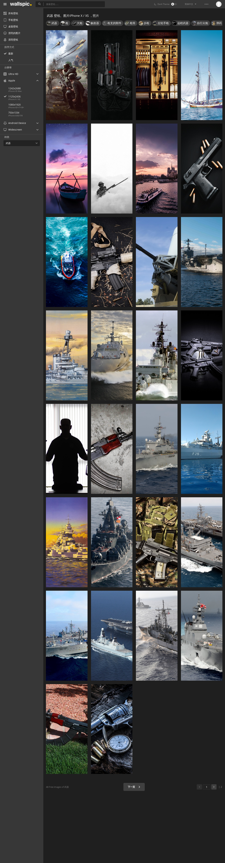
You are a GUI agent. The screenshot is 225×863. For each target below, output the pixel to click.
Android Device (14, 123)
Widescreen (12, 129)
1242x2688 (14, 88)
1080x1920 (14, 104)
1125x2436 (25, 96)
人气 (10, 60)
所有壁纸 (10, 13)
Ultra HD (10, 74)
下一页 (134, 786)
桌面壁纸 (10, 26)
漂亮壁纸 (10, 39)
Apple (9, 80)
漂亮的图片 (11, 33)
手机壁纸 (10, 19)
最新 (10, 53)
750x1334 (13, 112)
